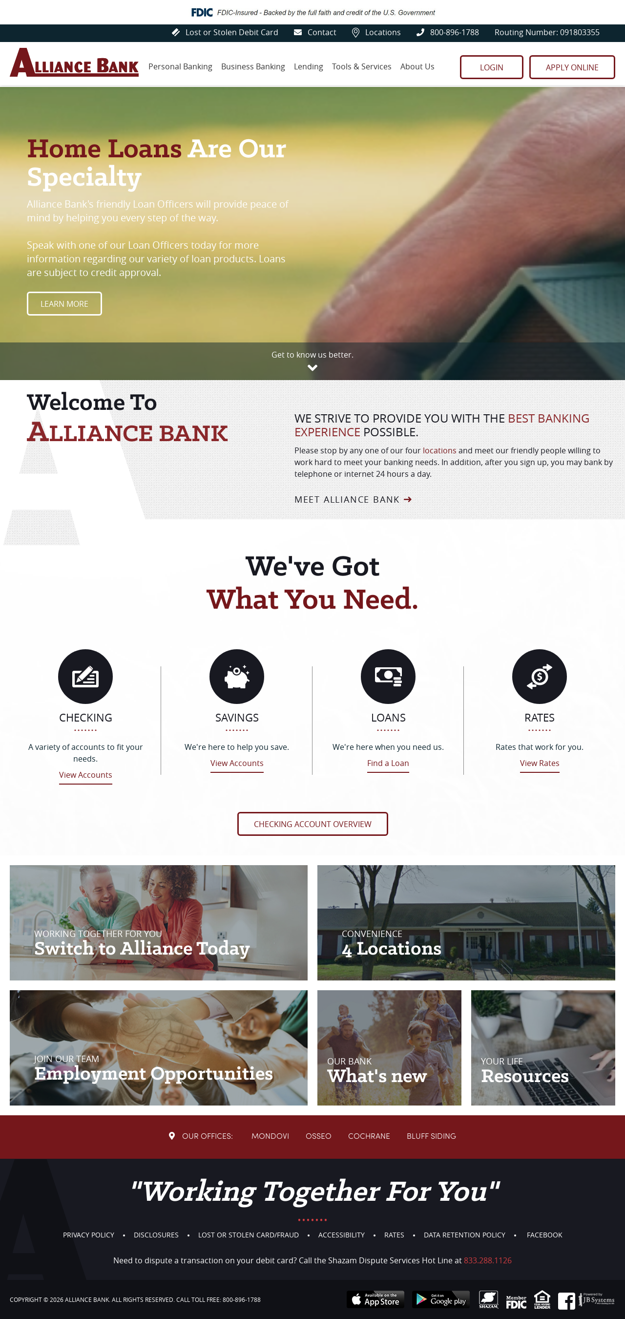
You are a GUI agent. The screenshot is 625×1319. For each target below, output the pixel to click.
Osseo (319, 1137)
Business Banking (253, 66)
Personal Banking (180, 66)
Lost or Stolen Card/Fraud (248, 1234)
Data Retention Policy (464, 1234)
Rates (394, 1234)
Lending (308, 66)
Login (491, 67)
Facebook (544, 1234)
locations (440, 450)
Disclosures (156, 1234)
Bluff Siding (431, 1137)
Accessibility (341, 1234)
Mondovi (270, 1137)
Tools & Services (362, 66)
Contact (315, 32)
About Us (417, 66)
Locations (376, 32)
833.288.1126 (488, 1260)
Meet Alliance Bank (347, 499)
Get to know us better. (312, 354)
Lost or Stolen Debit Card (225, 32)
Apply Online (572, 67)
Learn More (64, 303)
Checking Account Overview (313, 824)
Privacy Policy (88, 1234)
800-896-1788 (448, 32)
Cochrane (369, 1137)
